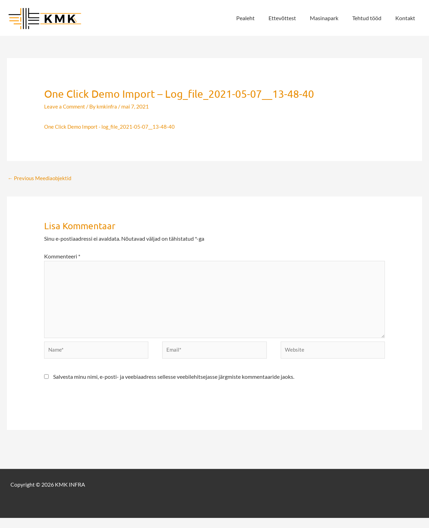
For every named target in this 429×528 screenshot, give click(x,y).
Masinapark (331, 18)
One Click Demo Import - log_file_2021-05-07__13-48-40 (112, 126)
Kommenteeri (62, 257)
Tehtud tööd (371, 18)
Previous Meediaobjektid (41, 178)
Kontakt (406, 18)
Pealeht (258, 18)
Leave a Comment (65, 106)
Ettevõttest (292, 18)
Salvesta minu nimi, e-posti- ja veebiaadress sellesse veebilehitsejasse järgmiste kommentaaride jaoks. (173, 386)
